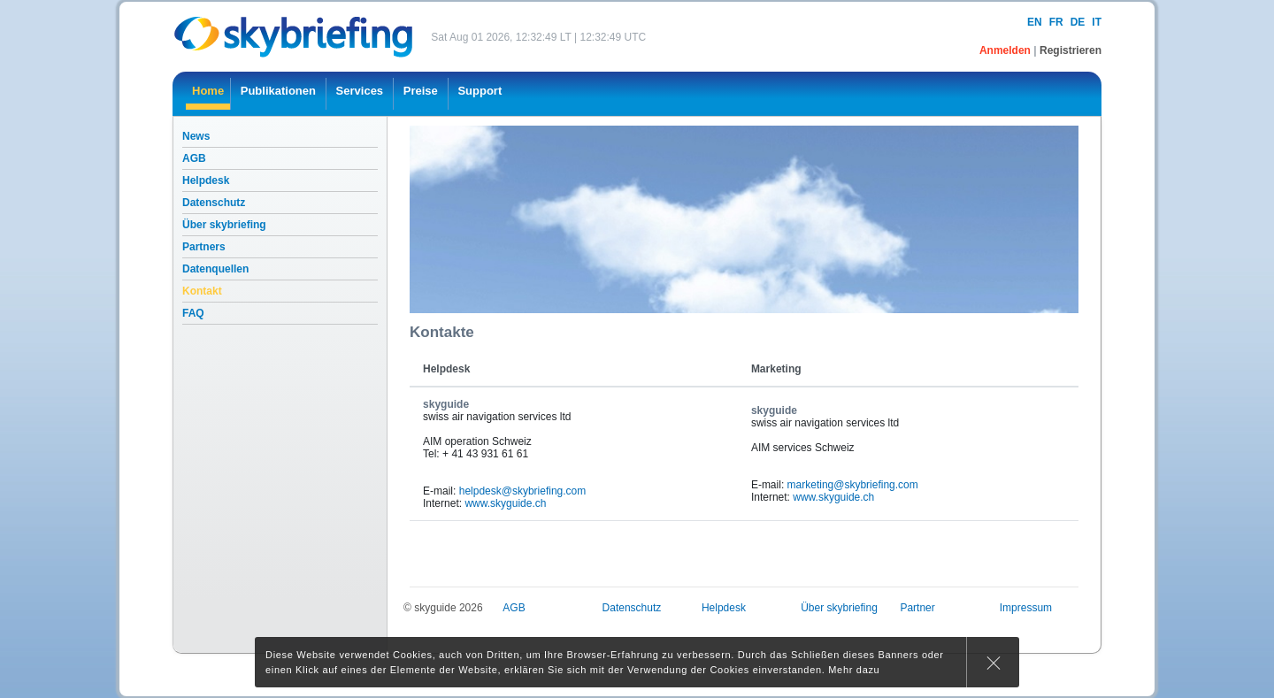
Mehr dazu (853, 669)
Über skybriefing (224, 225)
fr (1056, 22)
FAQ (193, 313)
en (1034, 22)
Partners (204, 247)
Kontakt (202, 291)
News (196, 136)
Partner (917, 608)
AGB (194, 158)
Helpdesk (205, 180)
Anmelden (1006, 50)
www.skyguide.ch (505, 503)
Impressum (1026, 608)
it (1096, 22)
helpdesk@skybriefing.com (523, 491)
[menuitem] (208, 94)
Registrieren (1070, 50)
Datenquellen (215, 269)
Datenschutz (213, 202)
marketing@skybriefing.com (852, 485)
